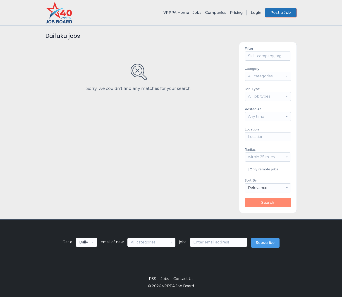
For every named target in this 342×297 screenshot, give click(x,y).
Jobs (197, 12)
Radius (250, 149)
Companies (215, 12)
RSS (152, 279)
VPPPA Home (176, 12)
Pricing (236, 12)
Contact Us (183, 279)
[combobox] (268, 76)
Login (256, 12)
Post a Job (280, 12)
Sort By (251, 180)
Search (267, 202)
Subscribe (265, 243)
